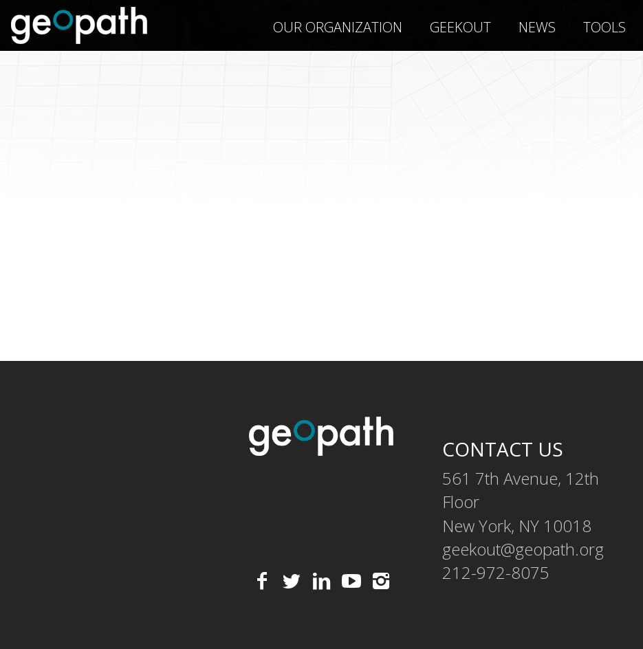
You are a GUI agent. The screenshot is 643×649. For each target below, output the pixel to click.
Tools (604, 27)
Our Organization (337, 27)
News (537, 27)
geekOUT (460, 27)
